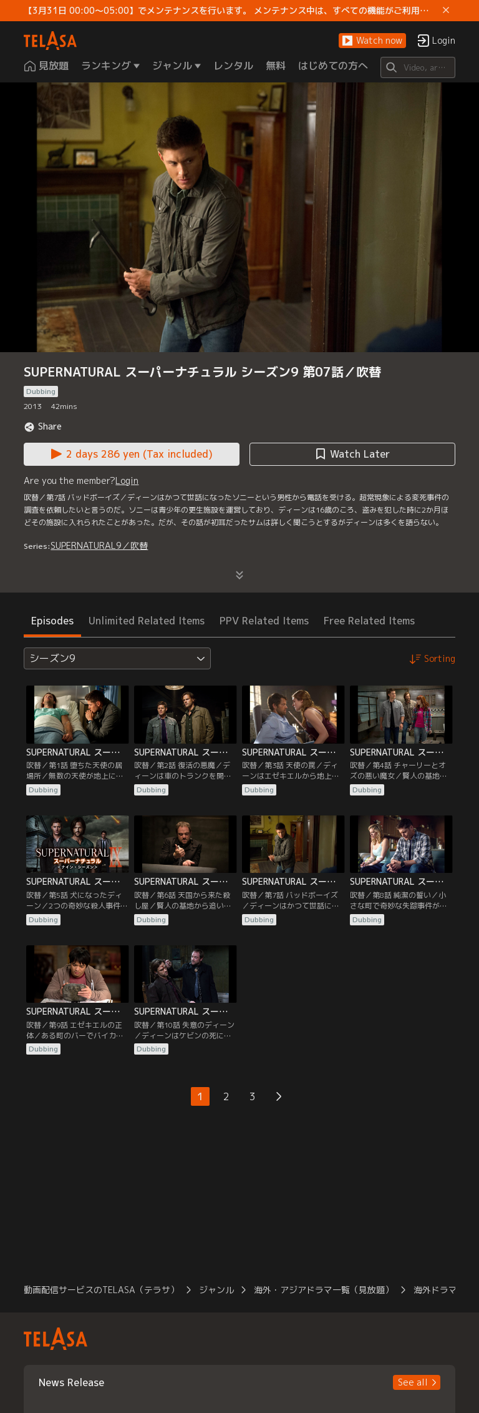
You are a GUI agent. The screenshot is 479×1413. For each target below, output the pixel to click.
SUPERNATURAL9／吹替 (99, 545)
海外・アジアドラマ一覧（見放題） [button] (324, 1290)
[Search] (417, 67)
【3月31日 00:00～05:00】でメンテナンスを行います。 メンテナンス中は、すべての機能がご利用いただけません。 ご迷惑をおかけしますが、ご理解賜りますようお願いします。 (230, 10)
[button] (372, 41)
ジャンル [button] (216, 1290)
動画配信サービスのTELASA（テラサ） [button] (101, 1290)
